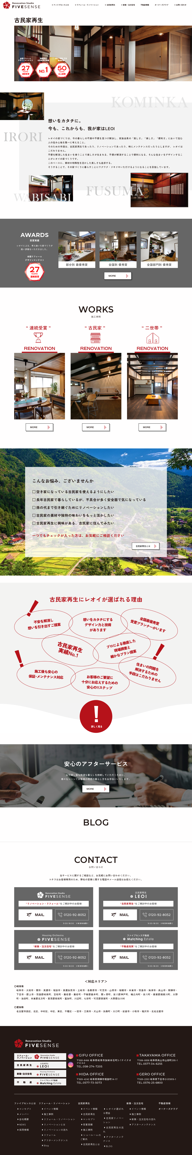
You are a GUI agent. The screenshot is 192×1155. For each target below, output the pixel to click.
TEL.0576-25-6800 (150, 1082)
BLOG (107, 1146)
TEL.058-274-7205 (89, 1066)
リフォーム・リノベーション (86, 5)
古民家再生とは (90, 1144)
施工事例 (47, 1114)
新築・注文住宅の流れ (142, 1119)
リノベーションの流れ (54, 1129)
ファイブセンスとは (60, 5)
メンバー (22, 1114)
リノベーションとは (53, 1124)
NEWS (21, 1124)
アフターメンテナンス (54, 1140)
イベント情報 (49, 1108)
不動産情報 (145, 5)
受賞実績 (86, 1124)
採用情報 (22, 1129)
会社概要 (22, 1119)
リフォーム (48, 1135)
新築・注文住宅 (128, 5)
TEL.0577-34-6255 (149, 1063)
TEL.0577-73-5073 (89, 1082)
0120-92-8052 (72, 915)
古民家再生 (109, 5)
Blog (45, 1145)
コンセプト (23, 1108)
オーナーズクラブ (161, 5)
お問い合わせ (180, 5)
